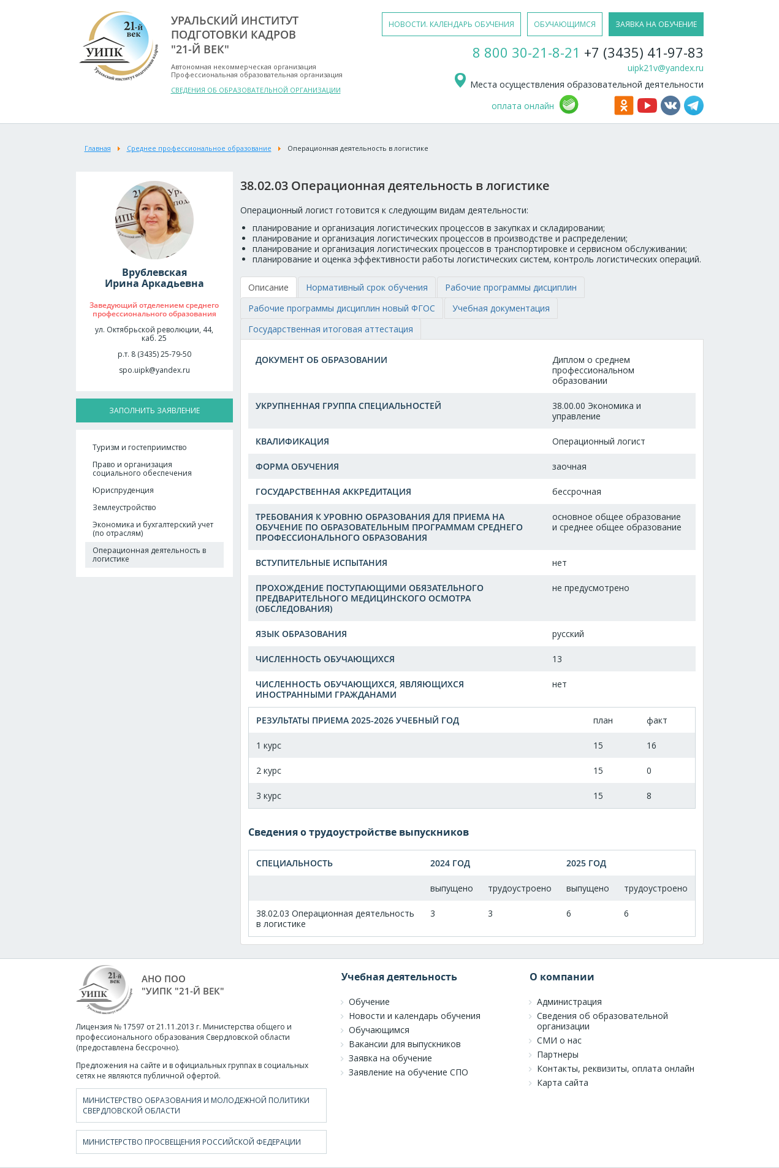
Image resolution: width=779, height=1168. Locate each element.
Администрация (569, 1001)
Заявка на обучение (390, 1058)
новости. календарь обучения (451, 24)
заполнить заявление (154, 410)
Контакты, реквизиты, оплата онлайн (615, 1068)
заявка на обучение (656, 24)
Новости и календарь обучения (415, 1015)
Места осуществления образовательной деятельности (578, 84)
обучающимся (565, 24)
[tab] (268, 287)
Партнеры (558, 1054)
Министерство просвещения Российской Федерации (192, 1142)
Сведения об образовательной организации (602, 1021)
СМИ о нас (559, 1040)
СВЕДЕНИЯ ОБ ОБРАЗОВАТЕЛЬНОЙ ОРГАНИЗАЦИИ (256, 89)
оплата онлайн (523, 106)
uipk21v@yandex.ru (666, 68)
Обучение (369, 1001)
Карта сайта (562, 1082)
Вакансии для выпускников (405, 1044)
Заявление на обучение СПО (408, 1072)
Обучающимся (379, 1030)
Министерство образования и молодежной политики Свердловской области (196, 1105)
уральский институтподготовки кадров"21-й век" (234, 34)
